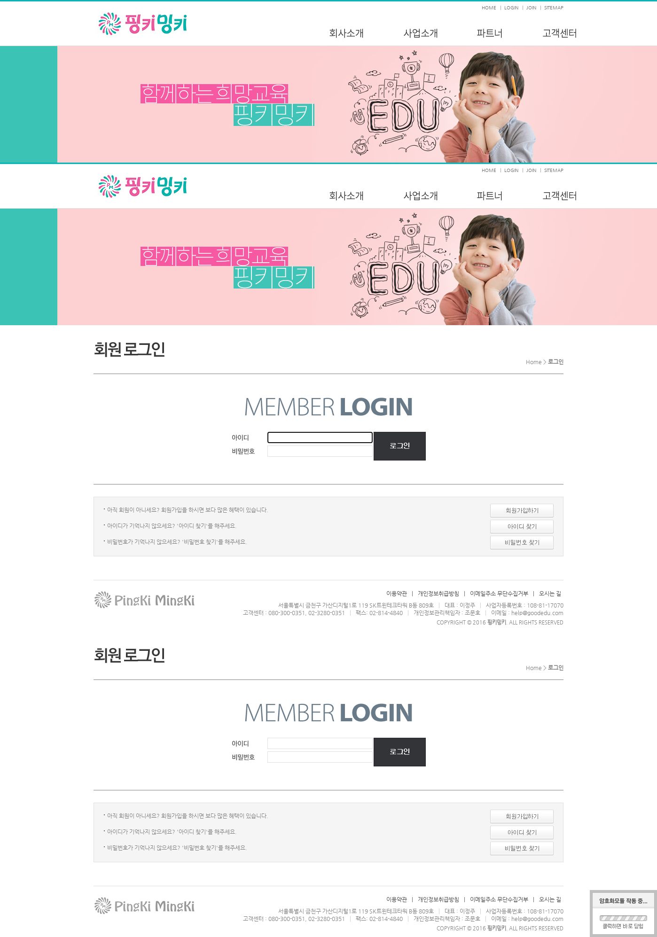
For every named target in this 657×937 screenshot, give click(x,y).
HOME (489, 7)
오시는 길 (550, 593)
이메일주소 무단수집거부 (499, 593)
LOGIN (511, 7)
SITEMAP (553, 7)
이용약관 (396, 593)
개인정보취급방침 (438, 593)
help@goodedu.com (537, 612)
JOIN (531, 7)
